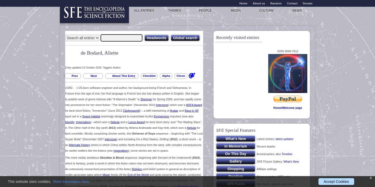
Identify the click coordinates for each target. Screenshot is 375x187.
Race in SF (192, 110)
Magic (106, 174)
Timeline (287, 154)
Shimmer (146, 99)
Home (244, 3)
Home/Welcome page (287, 107)
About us (259, 3)
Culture (266, 10)
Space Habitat (91, 116)
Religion (137, 169)
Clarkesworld (131, 110)
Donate (307, 3)
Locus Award (136, 122)
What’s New (291, 161)
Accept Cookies (336, 181)
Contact (292, 3)
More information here (71, 181)
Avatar (174, 110)
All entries (144, 10)
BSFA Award (194, 104)
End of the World (138, 174)
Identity (69, 122)
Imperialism (83, 122)
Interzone (162, 104)
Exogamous (161, 116)
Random (276, 3)
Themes (174, 10)
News (297, 10)
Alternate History (79, 144)
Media (236, 10)
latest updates (284, 139)
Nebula (115, 122)
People (205, 10)
